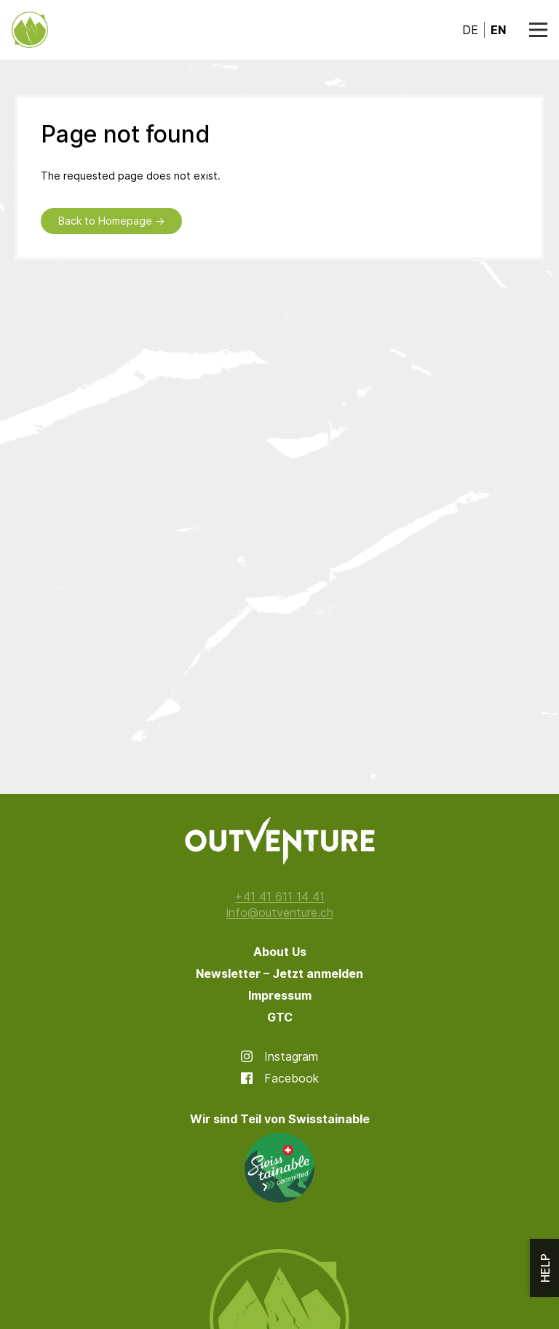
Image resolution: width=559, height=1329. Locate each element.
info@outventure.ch (279, 912)
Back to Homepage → (111, 220)
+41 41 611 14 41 (279, 896)
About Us (279, 951)
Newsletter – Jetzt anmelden (279, 973)
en (498, 30)
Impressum (280, 995)
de (470, 30)
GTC (280, 1017)
